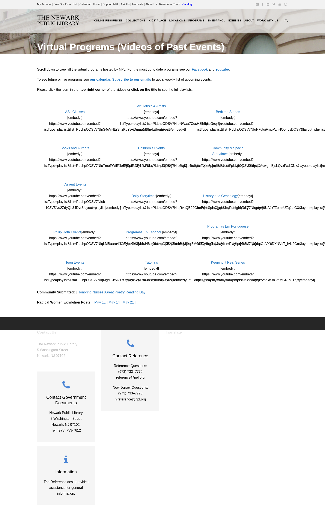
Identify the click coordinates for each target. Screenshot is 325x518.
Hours (97, 4)
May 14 (114, 302)
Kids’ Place (157, 20)
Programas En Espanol (143, 232)
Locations (177, 20)
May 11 (99, 302)
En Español (216, 20)
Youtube (222, 69)
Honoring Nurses (90, 292)
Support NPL (111, 4)
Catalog (187, 4)
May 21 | (129, 302)
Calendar (85, 4)
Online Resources (108, 20)
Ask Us (125, 4)
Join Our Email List (65, 4)
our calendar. (100, 79)
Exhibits (234, 20)
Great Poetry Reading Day (125, 292)
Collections (136, 20)
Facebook (200, 69)
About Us (151, 4)
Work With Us (267, 20)
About (249, 20)
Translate (137, 4)
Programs (196, 20)
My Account (44, 4)
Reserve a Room (169, 4)
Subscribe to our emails (131, 79)
